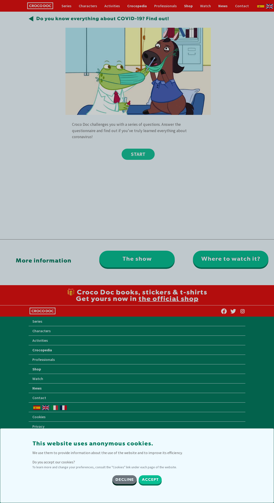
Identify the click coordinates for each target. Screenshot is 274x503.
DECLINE (124, 480)
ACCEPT (150, 480)
